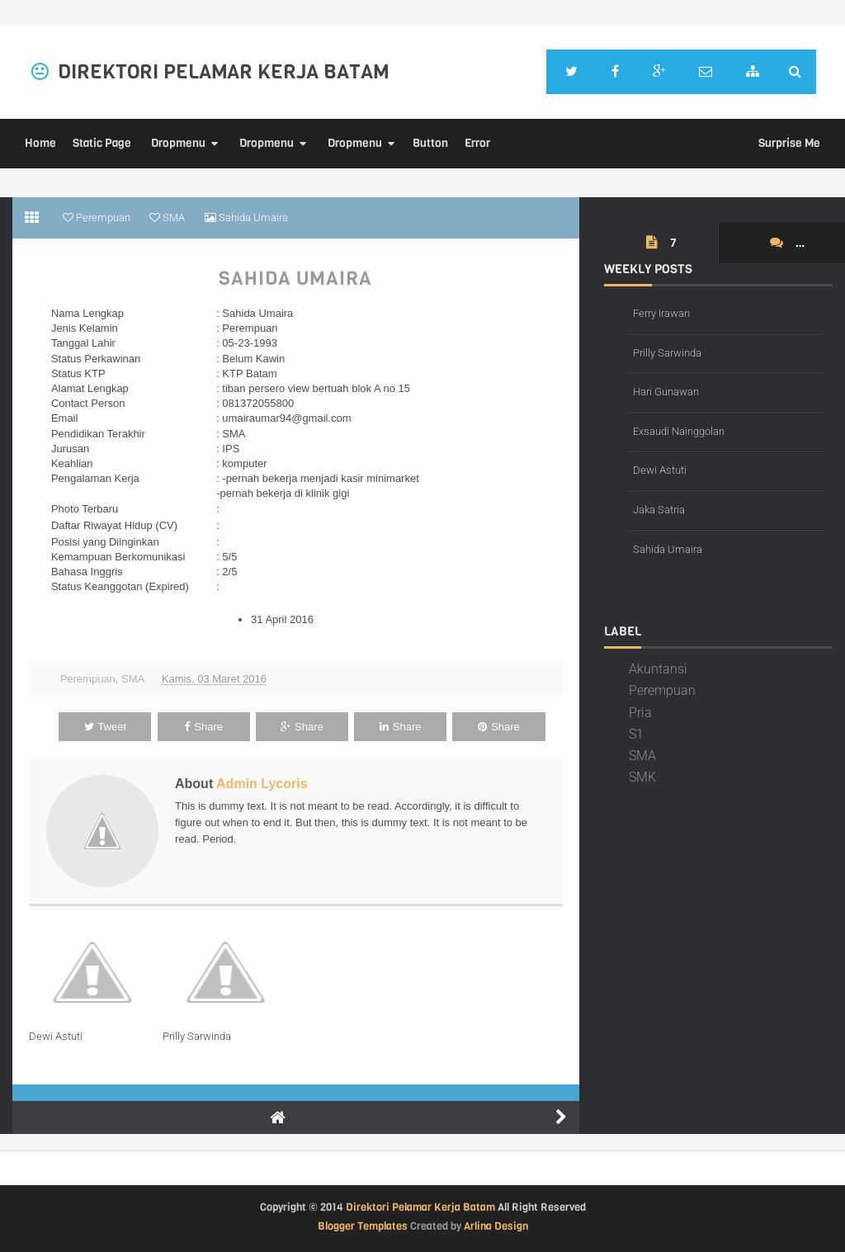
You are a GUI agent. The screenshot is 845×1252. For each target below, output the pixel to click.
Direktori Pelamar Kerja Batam (223, 72)
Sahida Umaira (295, 279)
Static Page (102, 143)
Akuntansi (658, 669)
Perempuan (88, 679)
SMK (642, 777)
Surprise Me (789, 143)
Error (477, 143)
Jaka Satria (659, 509)
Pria (640, 712)
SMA (132, 679)
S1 (636, 734)
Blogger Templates (363, 1226)
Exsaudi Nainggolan (679, 431)
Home (40, 143)
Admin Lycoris (262, 784)
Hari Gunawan (666, 391)
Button (430, 143)
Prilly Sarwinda (197, 1036)
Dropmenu (178, 143)
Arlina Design (496, 1226)
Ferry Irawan (661, 313)
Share (203, 726)
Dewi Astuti (56, 1036)
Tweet (105, 726)
